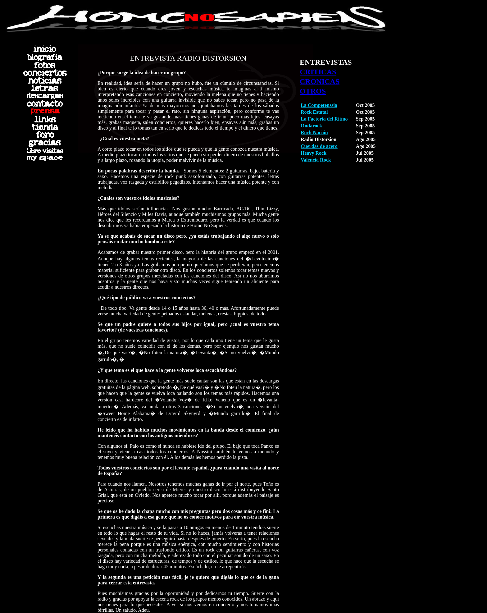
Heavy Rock (313, 153)
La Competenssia (319, 105)
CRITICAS (318, 72)
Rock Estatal (314, 112)
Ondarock (311, 125)
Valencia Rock (316, 159)
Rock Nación (314, 132)
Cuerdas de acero (319, 146)
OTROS (313, 91)
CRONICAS (319, 81)
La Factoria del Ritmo (324, 118)
